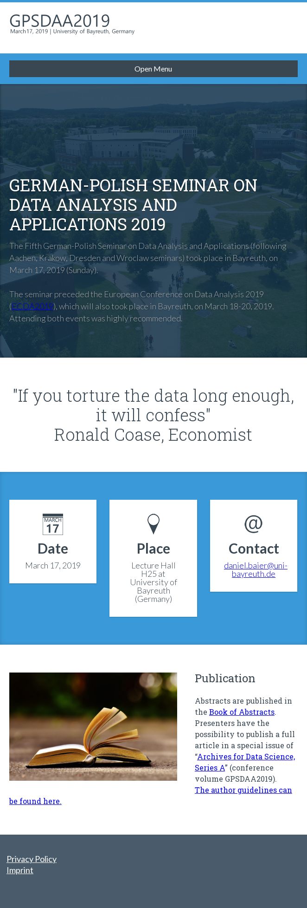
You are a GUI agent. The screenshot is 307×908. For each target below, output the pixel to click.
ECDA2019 (32, 306)
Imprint (19, 870)
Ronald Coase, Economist (153, 434)
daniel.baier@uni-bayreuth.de (256, 569)
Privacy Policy (31, 859)
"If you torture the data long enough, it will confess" (153, 405)
